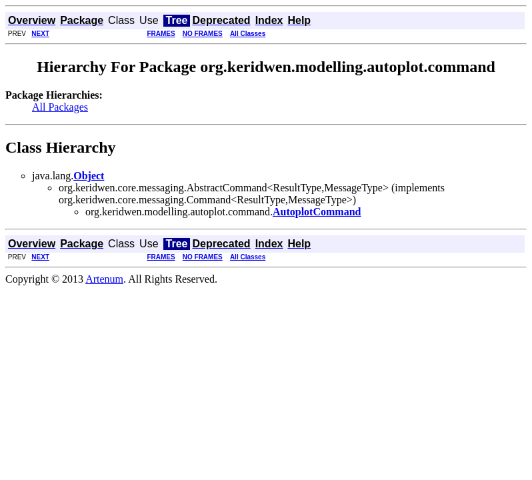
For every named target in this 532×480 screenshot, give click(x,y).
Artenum (104, 279)
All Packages (60, 107)
